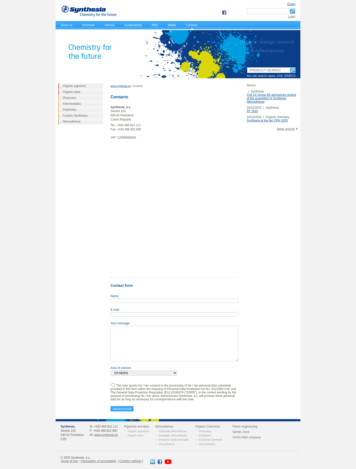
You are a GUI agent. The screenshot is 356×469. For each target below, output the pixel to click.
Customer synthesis (211, 439)
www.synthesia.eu (121, 86)
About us (66, 25)
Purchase (88, 25)
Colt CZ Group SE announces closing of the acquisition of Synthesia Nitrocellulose (271, 98)
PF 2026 (252, 111)
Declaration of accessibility (98, 461)
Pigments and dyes (136, 426)
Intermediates (72, 103)
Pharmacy (69, 98)
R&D (155, 25)
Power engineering (244, 426)
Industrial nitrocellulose (173, 431)
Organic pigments (74, 86)
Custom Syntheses (75, 115)
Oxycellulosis (167, 444)
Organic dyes (71, 92)
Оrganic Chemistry (207, 426)
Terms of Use (69, 461)
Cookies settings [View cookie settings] (130, 461)
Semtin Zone (240, 432)
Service (109, 25)
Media (172, 25)
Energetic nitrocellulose (173, 435)
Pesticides (69, 109)
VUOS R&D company (246, 437)
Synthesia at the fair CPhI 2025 (267, 120)
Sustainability (133, 25)
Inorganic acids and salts (174, 439)
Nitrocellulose (72, 121)
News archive (286, 129)
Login (291, 16)
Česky (291, 4)
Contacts (192, 25)
